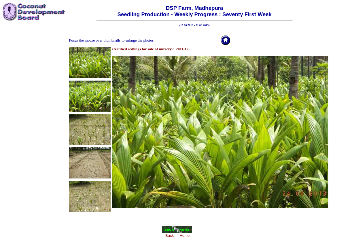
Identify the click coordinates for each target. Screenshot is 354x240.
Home (185, 235)
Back (169, 235)
